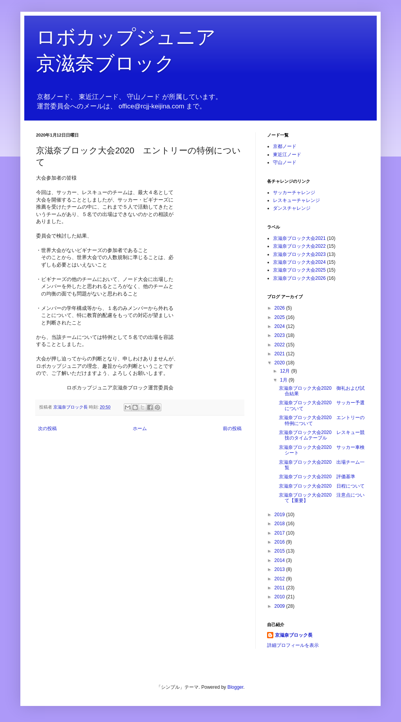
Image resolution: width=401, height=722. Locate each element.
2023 (280, 335)
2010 (280, 597)
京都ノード (284, 146)
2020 (280, 363)
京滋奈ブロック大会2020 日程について (322, 486)
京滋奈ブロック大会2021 (299, 238)
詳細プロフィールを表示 (293, 645)
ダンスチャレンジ (292, 208)
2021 (280, 353)
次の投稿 (47, 428)
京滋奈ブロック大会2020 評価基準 (317, 476)
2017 (280, 533)
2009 (280, 606)
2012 (280, 579)
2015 (280, 551)
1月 (284, 380)
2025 (280, 317)
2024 (280, 326)
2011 (280, 588)
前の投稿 (232, 428)
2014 (280, 560)
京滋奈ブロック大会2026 (299, 278)
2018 (280, 523)
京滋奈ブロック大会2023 (299, 254)
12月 (285, 371)
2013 (280, 569)
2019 (280, 514)
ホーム (140, 428)
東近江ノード (287, 154)
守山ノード (284, 162)
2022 (280, 344)
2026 (280, 308)
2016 (280, 542)
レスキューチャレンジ (296, 200)
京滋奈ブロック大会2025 (299, 270)
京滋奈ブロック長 (293, 635)
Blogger (236, 687)
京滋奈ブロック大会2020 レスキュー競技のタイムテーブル (322, 435)
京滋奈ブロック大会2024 (299, 262)
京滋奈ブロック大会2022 (299, 246)
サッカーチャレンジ (294, 192)
